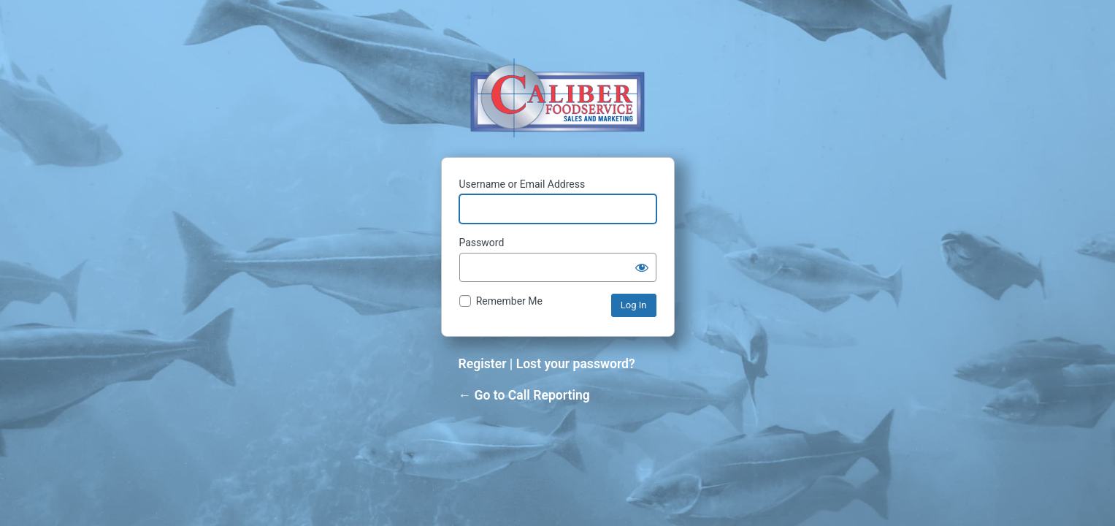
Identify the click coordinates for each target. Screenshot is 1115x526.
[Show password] (641, 267)
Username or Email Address (522, 184)
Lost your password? (575, 364)
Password (482, 242)
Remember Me (509, 301)
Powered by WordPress (557, 98)
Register (483, 364)
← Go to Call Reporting (524, 395)
